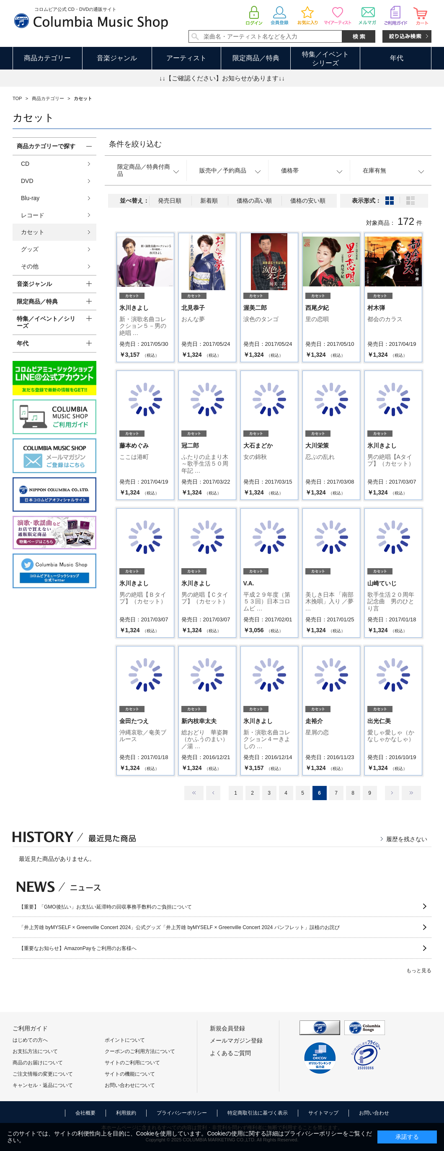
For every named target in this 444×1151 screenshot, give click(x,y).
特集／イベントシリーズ (325, 59)
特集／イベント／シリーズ (46, 322)
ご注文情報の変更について (43, 1074)
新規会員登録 (227, 1028)
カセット (32, 232)
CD (25, 163)
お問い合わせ (374, 1113)
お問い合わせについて (130, 1085)
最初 (194, 793)
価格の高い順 (254, 200)
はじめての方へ (30, 1040)
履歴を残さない (406, 839)
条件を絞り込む (135, 144)
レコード (32, 215)
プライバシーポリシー (182, 1113)
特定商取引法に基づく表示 (257, 1113)
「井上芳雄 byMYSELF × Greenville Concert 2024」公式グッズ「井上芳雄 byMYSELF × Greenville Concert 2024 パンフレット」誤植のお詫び (179, 927)
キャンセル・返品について (43, 1085)
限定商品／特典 (255, 58)
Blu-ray (30, 198)
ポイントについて (125, 1040)
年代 (396, 58)
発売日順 (169, 200)
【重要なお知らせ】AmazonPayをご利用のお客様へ (78, 948)
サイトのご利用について (132, 1063)
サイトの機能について (130, 1074)
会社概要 (85, 1113)
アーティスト (186, 58)
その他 (30, 266)
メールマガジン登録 (236, 1040)
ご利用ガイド (30, 1028)
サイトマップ (323, 1113)
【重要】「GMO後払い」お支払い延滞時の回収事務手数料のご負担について (105, 907)
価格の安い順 (307, 200)
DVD (27, 181)
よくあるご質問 (230, 1053)
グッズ (30, 249)
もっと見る (418, 970)
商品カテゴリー (47, 58)
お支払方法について (35, 1051)
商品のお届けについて (38, 1063)
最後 (411, 793)
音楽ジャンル (117, 58)
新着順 (209, 200)
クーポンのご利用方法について (140, 1051)
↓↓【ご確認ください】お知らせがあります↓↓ (222, 78)
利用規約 (126, 1113)
